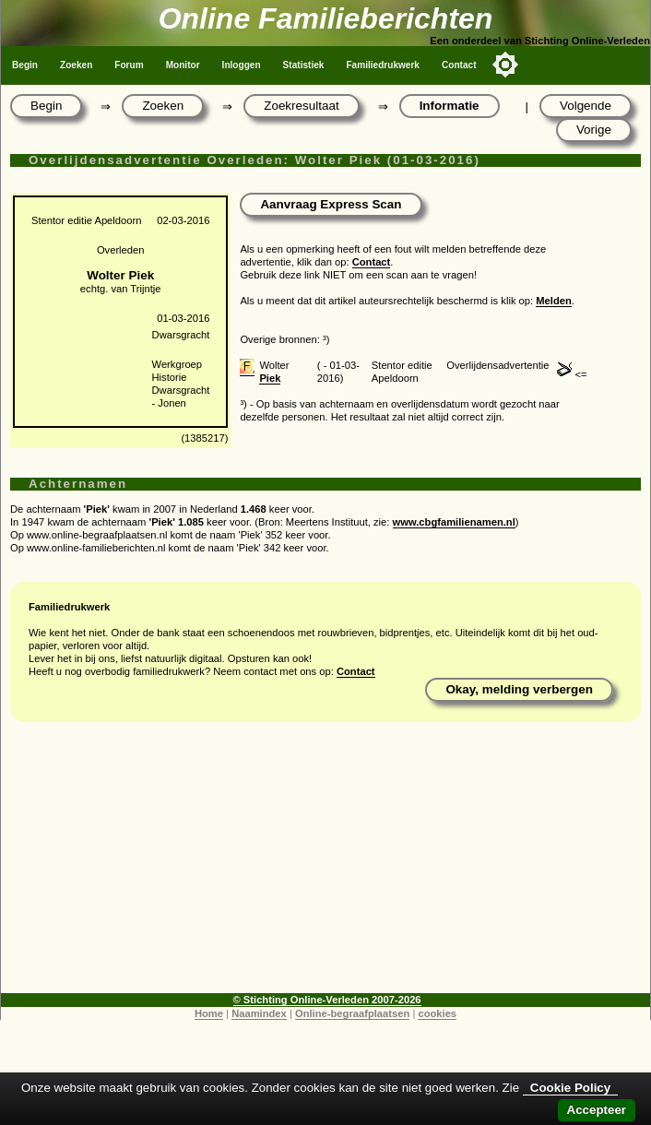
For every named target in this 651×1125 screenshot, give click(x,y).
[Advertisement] (325, 864)
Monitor (183, 65)
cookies (437, 1013)
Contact (459, 65)
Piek (269, 378)
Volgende (585, 105)
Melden (554, 300)
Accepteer (596, 1110)
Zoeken (76, 65)
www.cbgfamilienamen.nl (454, 521)
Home (209, 1013)
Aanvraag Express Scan (330, 204)
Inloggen (241, 65)
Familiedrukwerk (383, 65)
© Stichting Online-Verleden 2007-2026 (327, 999)
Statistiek (304, 65)
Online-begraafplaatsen (352, 1013)
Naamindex (259, 1013)
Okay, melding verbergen (519, 689)
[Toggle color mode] (505, 64)
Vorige (593, 129)
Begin (25, 65)
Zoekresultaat (301, 105)
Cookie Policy (570, 1088)
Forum (128, 65)
